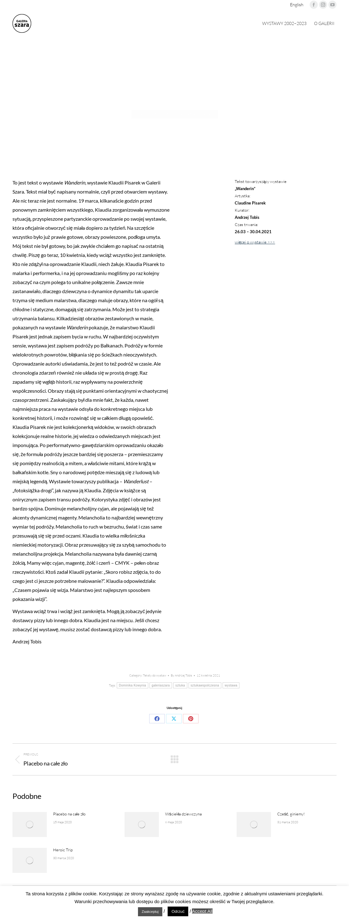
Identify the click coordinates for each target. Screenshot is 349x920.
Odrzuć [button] (177, 911)
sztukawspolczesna (205, 685)
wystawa (231, 685)
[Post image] (29, 824)
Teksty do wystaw (154, 675)
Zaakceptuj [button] (150, 911)
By (181, 675)
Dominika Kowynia (132, 685)
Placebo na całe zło (69, 813)
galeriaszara (161, 685)
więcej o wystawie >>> (255, 241)
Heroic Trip (63, 849)
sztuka (180, 685)
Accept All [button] (202, 911)
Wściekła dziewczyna (183, 813)
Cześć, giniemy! (291, 813)
